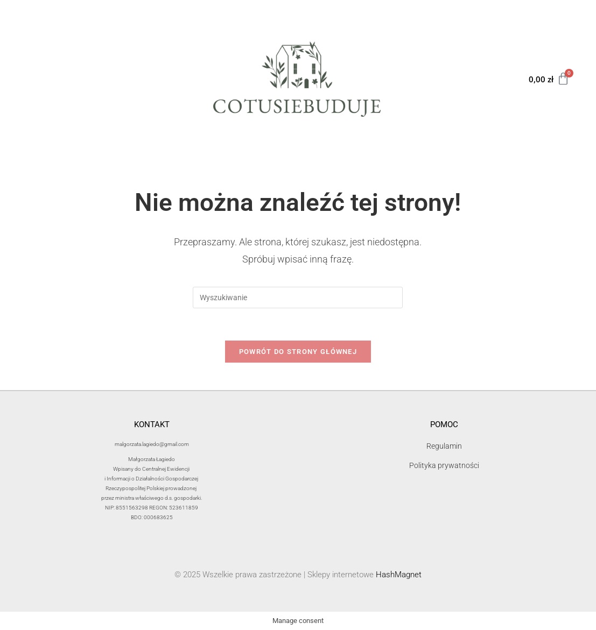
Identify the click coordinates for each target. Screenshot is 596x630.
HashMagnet (399, 575)
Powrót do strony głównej (298, 352)
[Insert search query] (298, 297)
